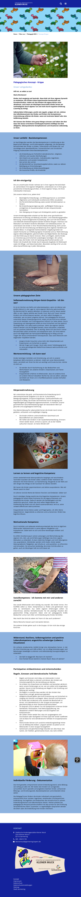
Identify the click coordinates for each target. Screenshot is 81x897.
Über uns (22, 34)
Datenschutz (17, 883)
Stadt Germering (19, 889)
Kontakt (16, 879)
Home (15, 34)
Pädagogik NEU (32, 34)
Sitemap (16, 887)
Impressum (17, 881)
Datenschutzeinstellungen (22, 885)
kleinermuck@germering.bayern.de (28, 842)
